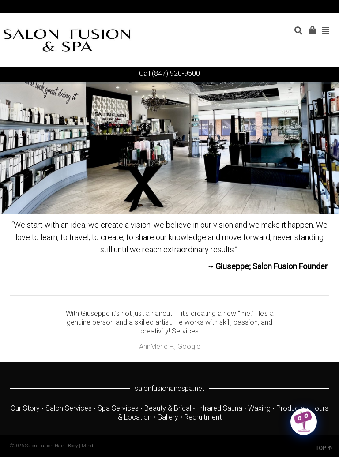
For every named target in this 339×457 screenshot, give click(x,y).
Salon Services (68, 408)
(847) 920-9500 (176, 73)
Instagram (315, 6)
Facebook (290, 6)
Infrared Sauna (219, 408)
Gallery (167, 417)
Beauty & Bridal (167, 408)
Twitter (277, 6)
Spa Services (118, 408)
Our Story (25, 408)
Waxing (259, 408)
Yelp (328, 6)
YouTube (303, 6)
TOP (324, 448)
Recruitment (203, 417)
